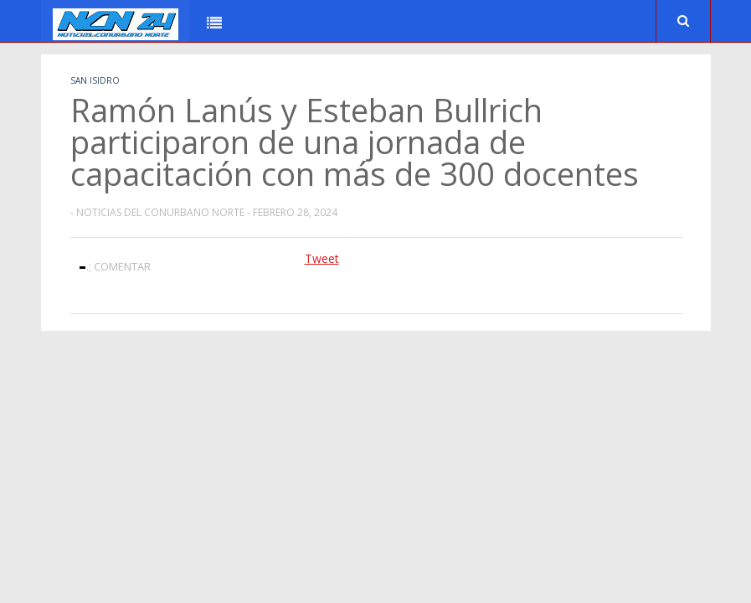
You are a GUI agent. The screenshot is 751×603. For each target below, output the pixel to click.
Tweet (322, 258)
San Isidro (95, 80)
